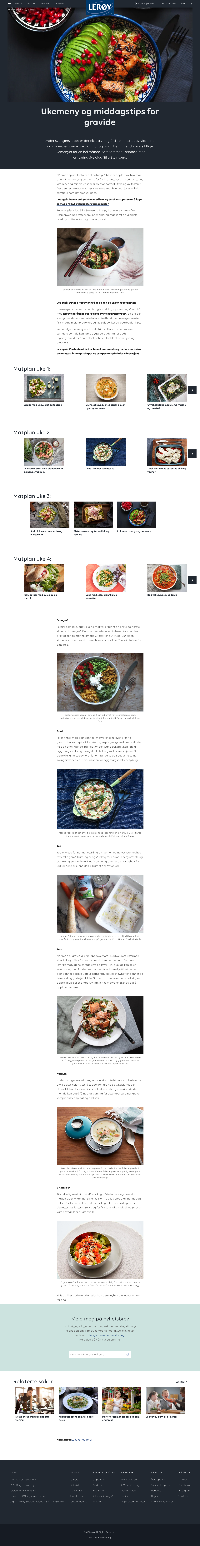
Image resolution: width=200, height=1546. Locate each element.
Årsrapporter (158, 1479)
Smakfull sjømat (16, 10)
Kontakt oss (169, 4)
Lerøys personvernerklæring (107, 1335)
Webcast (156, 1490)
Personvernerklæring (100, 1538)
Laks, (74, 1439)
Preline (125, 1496)
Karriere (44, 4)
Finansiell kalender (162, 1501)
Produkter (98, 1485)
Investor (59, 4)
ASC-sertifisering (130, 1485)
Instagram (184, 1490)
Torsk (89, 1439)
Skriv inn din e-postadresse (86, 1349)
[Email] (97, 1355)
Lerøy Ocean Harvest (133, 1501)
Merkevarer (75, 1490)
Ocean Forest (128, 1490)
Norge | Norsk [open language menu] (146, 3)
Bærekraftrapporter (162, 1485)
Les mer (180, 1381)
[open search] (186, 4)
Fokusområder (129, 1479)
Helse (31, 10)
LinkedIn (183, 1479)
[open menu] (9, 4)
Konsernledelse (78, 1501)
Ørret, (82, 1439)
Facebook (184, 1485)
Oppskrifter (98, 1479)
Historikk (74, 1485)
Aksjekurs (156, 1496)
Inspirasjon (98, 1490)
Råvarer (97, 1501)
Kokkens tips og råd (103, 1496)
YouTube (183, 1496)
